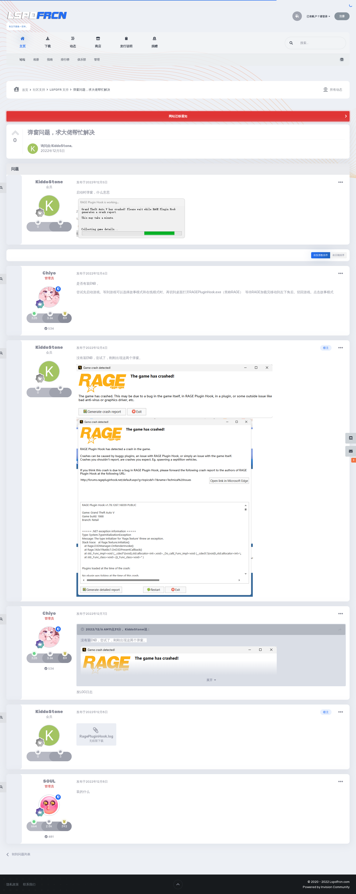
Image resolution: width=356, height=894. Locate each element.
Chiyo (49, 273)
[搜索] (306, 43)
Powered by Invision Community (326, 887)
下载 (48, 46)
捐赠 (154, 46)
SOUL (49, 781)
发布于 (92, 182)
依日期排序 (338, 255)
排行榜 (65, 59)
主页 (22, 46)
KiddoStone (61, 146)
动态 (73, 46)
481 (49, 836)
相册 (36, 59)
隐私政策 (12, 884)
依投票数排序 (321, 255)
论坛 (22, 59)
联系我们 (29, 884)
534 (49, 328)
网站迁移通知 (178, 116)
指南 (50, 59)
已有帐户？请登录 (318, 16)
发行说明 (126, 46)
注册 (342, 16)
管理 (97, 59)
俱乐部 (81, 59)
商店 (98, 46)
